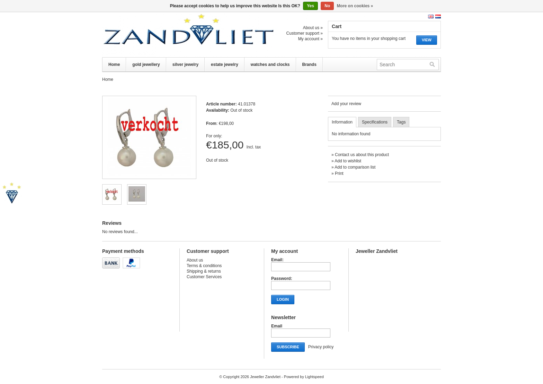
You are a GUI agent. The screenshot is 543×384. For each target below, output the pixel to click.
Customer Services (204, 276)
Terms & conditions (204, 265)
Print (339, 173)
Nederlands (438, 16)
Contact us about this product (362, 154)
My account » (310, 38)
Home (114, 64)
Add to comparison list (355, 167)
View (426, 40)
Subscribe (288, 347)
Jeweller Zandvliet (171, 34)
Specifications (375, 122)
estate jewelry (224, 64)
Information (342, 122)
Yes (310, 5)
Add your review (346, 103)
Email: (277, 259)
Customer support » (304, 33)
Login (283, 299)
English (431, 16)
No (327, 5)
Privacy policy (320, 346)
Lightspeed (314, 377)
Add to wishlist (348, 161)
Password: (281, 278)
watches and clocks (270, 64)
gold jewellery (146, 64)
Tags (401, 122)
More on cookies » (355, 5)
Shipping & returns (204, 271)
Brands (309, 64)
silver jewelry (185, 64)
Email (276, 326)
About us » (313, 27)
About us (195, 260)
